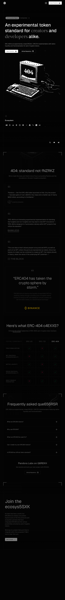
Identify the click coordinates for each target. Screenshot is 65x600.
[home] (4, 3)
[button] (45, 3)
